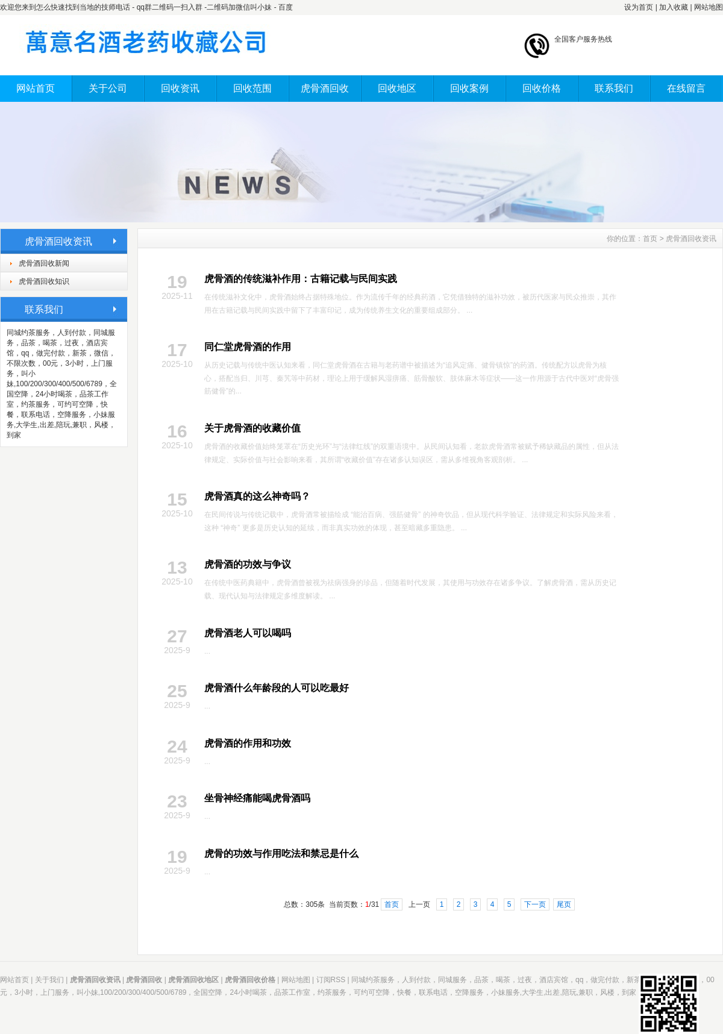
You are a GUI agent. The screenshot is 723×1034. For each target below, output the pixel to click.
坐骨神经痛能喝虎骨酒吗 (257, 798)
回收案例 (469, 88)
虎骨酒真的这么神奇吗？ (257, 496)
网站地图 (708, 7)
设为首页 (638, 7)
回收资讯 (180, 88)
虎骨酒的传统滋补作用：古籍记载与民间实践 (300, 279)
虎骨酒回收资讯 (691, 238)
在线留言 (686, 88)
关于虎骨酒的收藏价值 (252, 428)
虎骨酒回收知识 (44, 281)
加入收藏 (673, 7)
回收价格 (541, 88)
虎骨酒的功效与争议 (247, 564)
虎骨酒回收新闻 (44, 263)
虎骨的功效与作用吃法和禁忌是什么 (281, 853)
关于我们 (49, 980)
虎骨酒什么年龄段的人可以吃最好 (276, 688)
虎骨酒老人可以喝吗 (247, 633)
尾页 (564, 904)
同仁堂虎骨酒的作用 (247, 347)
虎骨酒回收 (325, 88)
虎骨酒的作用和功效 (247, 743)
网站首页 (35, 88)
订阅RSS (331, 980)
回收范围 (252, 88)
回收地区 (397, 88)
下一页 (535, 904)
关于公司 (108, 88)
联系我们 (614, 88)
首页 (650, 238)
